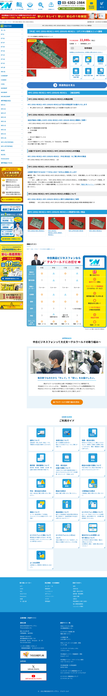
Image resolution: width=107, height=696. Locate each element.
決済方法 (75, 589)
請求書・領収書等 (78, 594)
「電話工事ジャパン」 (87, 184)
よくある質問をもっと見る (12, 199)
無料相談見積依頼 (91, 7)
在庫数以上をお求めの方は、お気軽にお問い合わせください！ (86, 52)
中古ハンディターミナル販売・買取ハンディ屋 (70, 644)
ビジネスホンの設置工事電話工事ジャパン (67, 632)
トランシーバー (49, 596)
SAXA (21, 589)
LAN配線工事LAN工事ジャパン (65, 638)
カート (102, 7)
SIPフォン (48, 594)
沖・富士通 (23, 601)
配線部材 (47, 589)
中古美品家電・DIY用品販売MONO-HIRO (68, 666)
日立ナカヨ (23, 594)
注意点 (75, 599)
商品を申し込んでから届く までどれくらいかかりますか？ (13, 187)
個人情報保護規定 (78, 604)
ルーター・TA (49, 586)
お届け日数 (76, 596)
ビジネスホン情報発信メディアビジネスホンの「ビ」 (69, 677)
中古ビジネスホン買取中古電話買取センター (66, 627)
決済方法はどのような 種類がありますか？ (12, 180)
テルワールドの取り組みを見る (67, 402)
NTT (21, 586)
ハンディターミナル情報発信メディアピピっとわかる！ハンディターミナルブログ (73, 672)
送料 (74, 586)
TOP (1, 22)
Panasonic (23, 596)
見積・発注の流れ (78, 591)
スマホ (47, 599)
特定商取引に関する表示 (80, 601)
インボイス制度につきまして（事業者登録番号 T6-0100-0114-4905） (32, 647)
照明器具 (47, 601)
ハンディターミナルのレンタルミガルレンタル (69, 649)
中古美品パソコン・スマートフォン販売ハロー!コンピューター (71, 660)
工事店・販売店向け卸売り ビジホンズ (72, 8)
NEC (21, 591)
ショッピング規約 (78, 606)
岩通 (21, 599)
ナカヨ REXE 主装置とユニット (47, 249)
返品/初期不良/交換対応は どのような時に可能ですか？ (13, 193)
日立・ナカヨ (7, 22)
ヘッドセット (49, 591)
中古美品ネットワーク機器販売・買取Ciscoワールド (71, 655)
